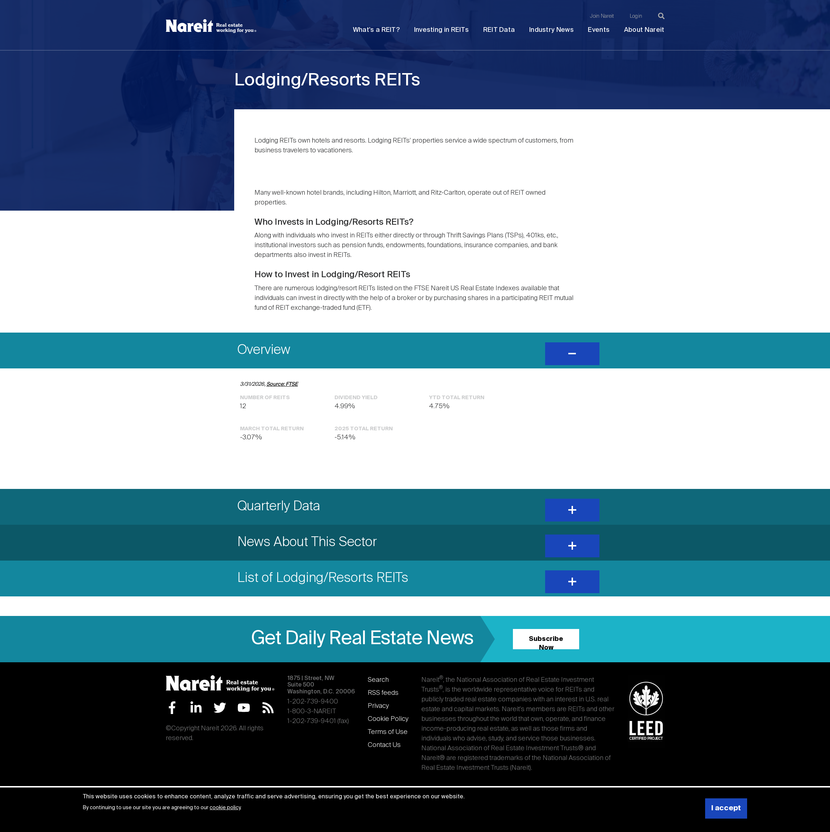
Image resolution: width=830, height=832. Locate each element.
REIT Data (499, 30)
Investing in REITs (441, 30)
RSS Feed (268, 707)
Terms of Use (388, 732)
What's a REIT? (376, 30)
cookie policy (225, 807)
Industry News (551, 30)
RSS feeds (383, 693)
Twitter (220, 707)
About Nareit (644, 30)
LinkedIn (196, 707)
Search (378, 680)
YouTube (243, 707)
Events (599, 30)
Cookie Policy (388, 719)
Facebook (172, 707)
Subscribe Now (546, 642)
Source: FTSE (282, 384)
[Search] (661, 16)
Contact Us (384, 745)
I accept (726, 808)
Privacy (378, 706)
